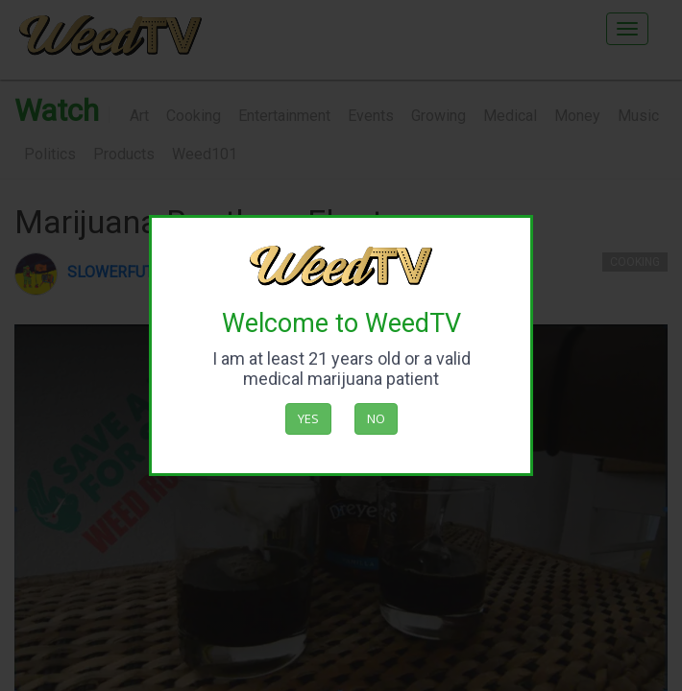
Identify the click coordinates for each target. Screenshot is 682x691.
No (376, 418)
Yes (308, 418)
